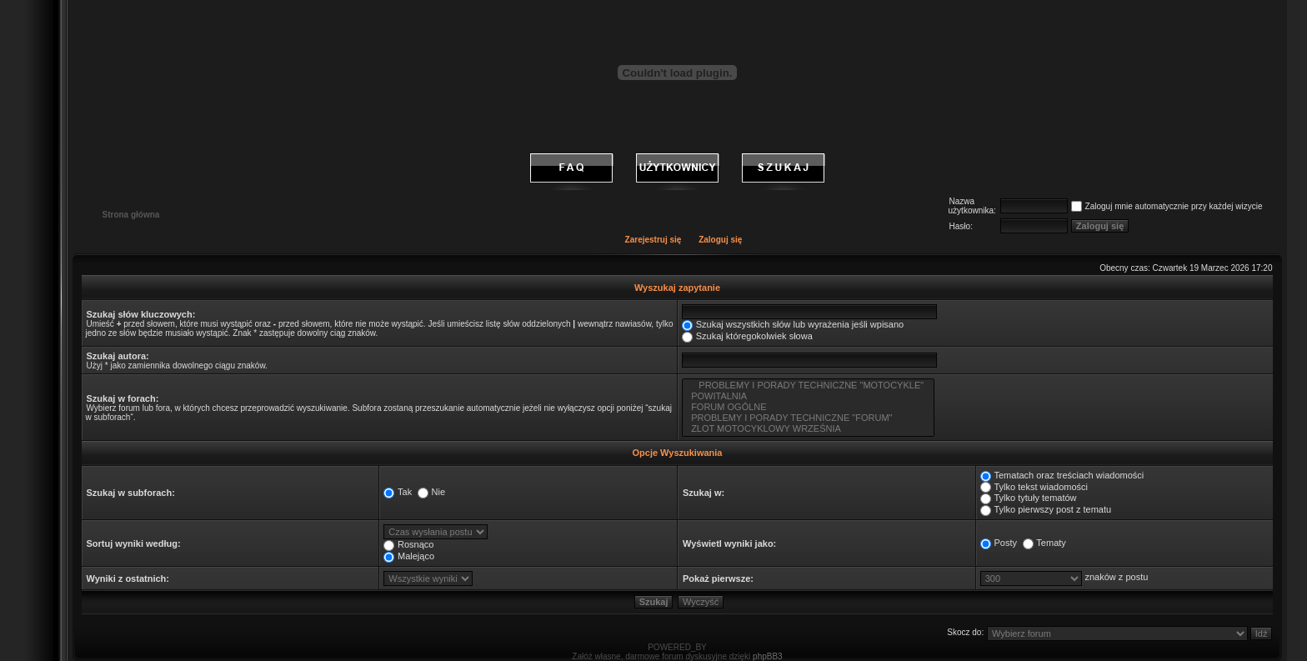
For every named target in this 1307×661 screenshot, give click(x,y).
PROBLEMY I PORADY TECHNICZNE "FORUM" (808, 418)
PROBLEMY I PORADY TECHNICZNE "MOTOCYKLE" (808, 385)
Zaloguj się (720, 239)
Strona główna (131, 214)
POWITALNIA (808, 396)
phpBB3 (768, 656)
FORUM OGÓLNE (808, 407)
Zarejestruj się (653, 239)
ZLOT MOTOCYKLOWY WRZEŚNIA (808, 428)
